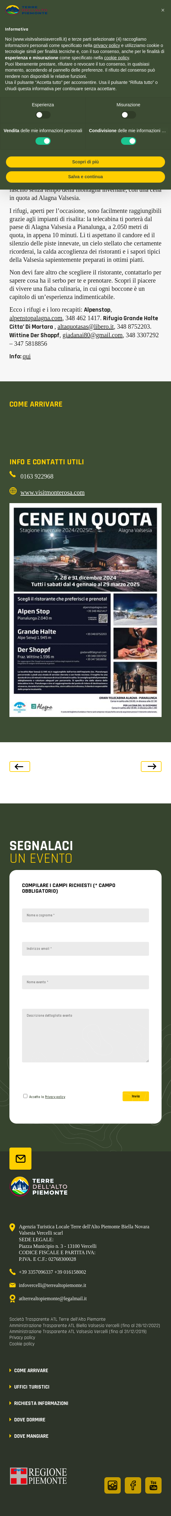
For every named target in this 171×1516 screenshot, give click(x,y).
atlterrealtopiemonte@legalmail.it (53, 1298)
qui (27, 356)
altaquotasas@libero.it (86, 326)
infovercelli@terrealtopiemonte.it (52, 1285)
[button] (163, 10)
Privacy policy (55, 1097)
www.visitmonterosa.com (52, 492)
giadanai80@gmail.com (93, 335)
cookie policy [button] (116, 57)
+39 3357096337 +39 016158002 (52, 1272)
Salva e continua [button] (85, 176)
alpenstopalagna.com (35, 317)
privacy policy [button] (107, 45)
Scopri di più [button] (85, 161)
